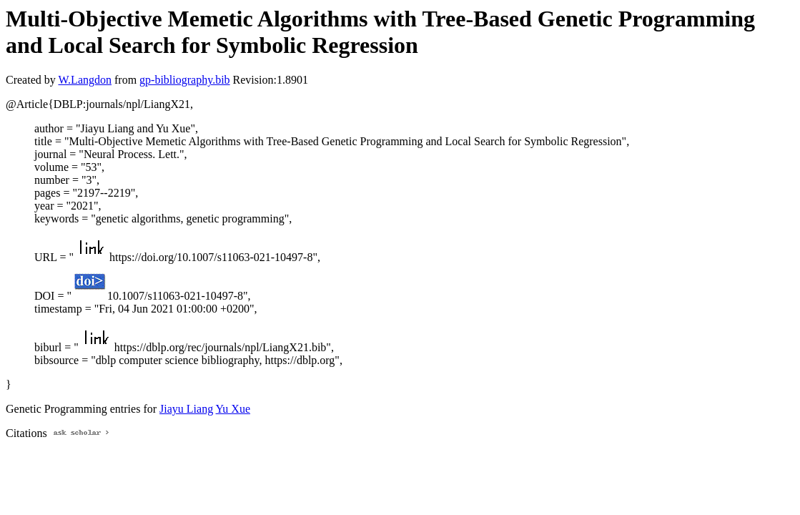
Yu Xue (233, 409)
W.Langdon (85, 80)
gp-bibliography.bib (184, 80)
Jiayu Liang (186, 409)
